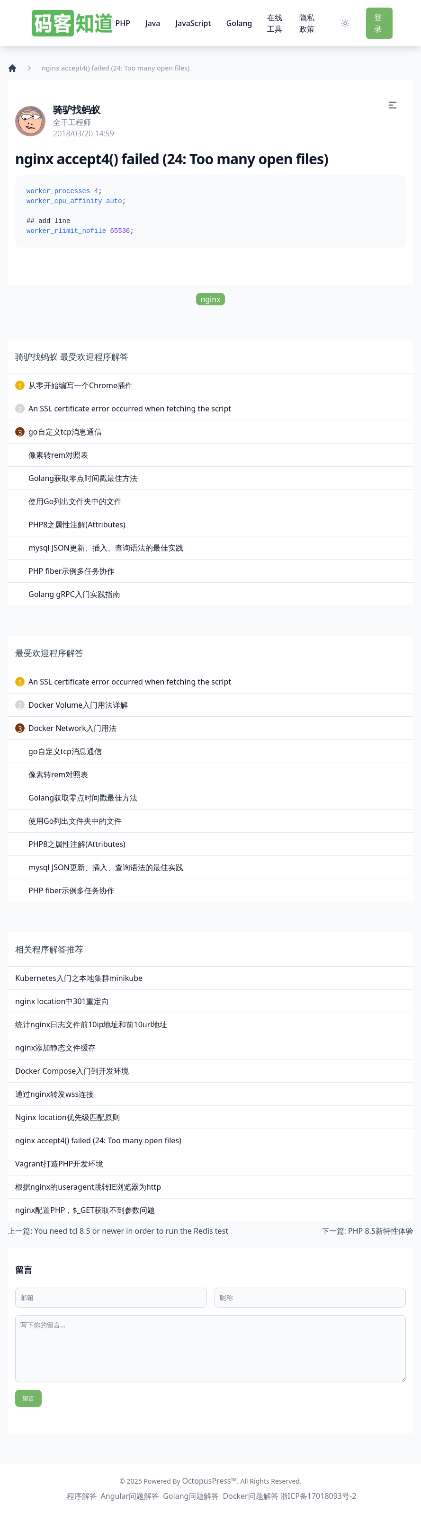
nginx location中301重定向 (62, 1001)
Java (152, 23)
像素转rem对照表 (58, 455)
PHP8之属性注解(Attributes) (76, 524)
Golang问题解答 (191, 1496)
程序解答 (82, 1496)
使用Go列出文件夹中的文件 (75, 501)
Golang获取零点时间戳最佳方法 (82, 478)
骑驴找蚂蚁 (76, 109)
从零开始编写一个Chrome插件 (80, 385)
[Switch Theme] (347, 23)
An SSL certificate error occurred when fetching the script (129, 408)
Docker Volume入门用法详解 (78, 705)
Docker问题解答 (250, 1496)
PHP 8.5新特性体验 (380, 1231)
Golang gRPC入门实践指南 (74, 594)
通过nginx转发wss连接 (54, 1094)
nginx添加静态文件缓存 (55, 1047)
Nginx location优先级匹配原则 (67, 1117)
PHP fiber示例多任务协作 (71, 571)
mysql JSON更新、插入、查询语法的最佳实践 (105, 548)
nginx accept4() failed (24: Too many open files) (98, 1140)
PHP (123, 23)
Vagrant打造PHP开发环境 (59, 1163)
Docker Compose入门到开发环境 (72, 1071)
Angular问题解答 (130, 1496)
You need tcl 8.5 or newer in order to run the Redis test (131, 1231)
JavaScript (193, 23)
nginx (210, 299)
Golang (239, 23)
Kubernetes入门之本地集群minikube (79, 978)
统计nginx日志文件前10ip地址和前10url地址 (91, 1024)
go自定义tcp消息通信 (65, 432)
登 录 (378, 23)
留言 (28, 1398)
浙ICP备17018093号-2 (318, 1496)
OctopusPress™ (209, 1481)
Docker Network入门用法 (72, 728)
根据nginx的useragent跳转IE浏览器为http (88, 1187)
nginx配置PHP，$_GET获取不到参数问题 (85, 1210)
